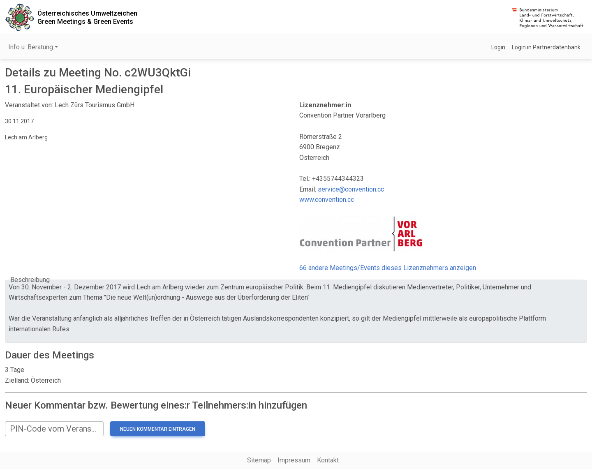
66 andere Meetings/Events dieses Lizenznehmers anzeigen (387, 268)
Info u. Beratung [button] (30, 47)
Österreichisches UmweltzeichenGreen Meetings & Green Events (87, 17)
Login (498, 47)
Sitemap (259, 460)
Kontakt (328, 460)
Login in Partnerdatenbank (546, 47)
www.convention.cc (326, 199)
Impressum (294, 460)
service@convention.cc (351, 189)
